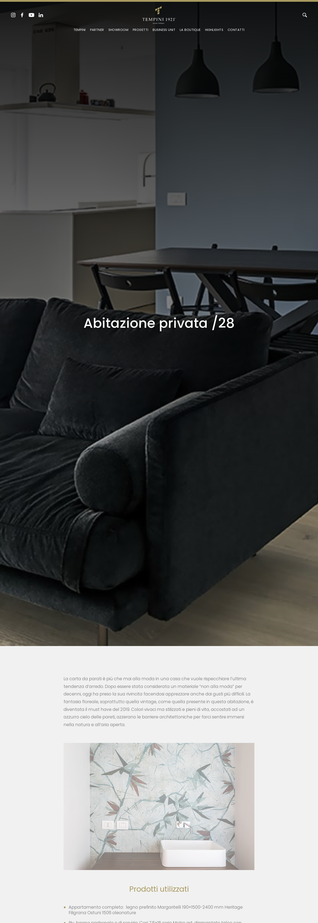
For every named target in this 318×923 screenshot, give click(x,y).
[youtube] (31, 15)
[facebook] (22, 15)
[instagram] (13, 15)
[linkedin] (41, 15)
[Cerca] (305, 15)
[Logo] (158, 14)
